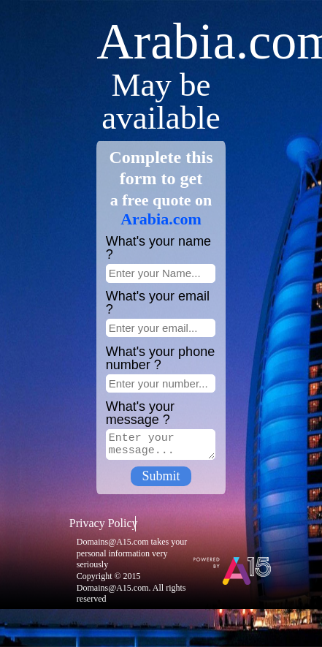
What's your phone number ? (160, 358)
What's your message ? (140, 413)
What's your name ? (159, 248)
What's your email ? (158, 303)
